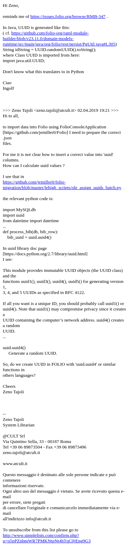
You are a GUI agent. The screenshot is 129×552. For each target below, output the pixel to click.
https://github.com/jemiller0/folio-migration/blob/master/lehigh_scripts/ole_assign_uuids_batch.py (62, 184)
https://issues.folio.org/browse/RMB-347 (67, 16)
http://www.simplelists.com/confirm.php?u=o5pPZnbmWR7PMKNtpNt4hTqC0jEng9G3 (47, 538)
